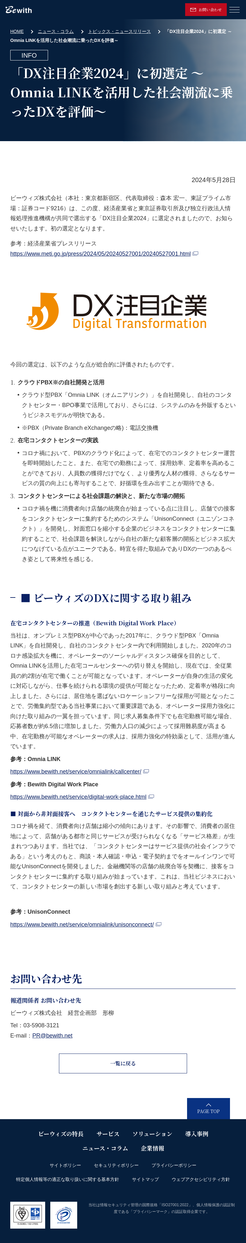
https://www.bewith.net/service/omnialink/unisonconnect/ (85, 924)
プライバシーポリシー (174, 1165)
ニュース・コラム (56, 31)
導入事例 (196, 1133)
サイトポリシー (65, 1165)
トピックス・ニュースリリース (119, 31)
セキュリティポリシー (116, 1165)
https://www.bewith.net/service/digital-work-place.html (82, 797)
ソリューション (152, 1133)
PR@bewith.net (52, 1035)
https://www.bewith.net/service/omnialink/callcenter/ (79, 771)
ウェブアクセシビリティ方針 (201, 1179)
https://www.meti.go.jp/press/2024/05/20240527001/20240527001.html (104, 254)
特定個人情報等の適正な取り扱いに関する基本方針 (67, 1179)
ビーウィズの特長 (61, 1133)
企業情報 (152, 1148)
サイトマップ (145, 1179)
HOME (17, 31)
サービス (107, 1133)
